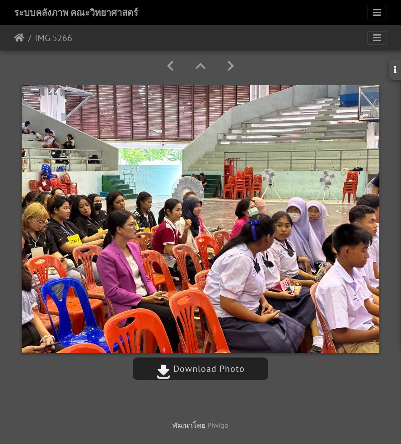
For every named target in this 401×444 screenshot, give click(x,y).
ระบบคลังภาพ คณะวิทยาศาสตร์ (76, 12)
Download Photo (200, 369)
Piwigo (217, 425)
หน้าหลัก (19, 38)
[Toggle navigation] (377, 12)
